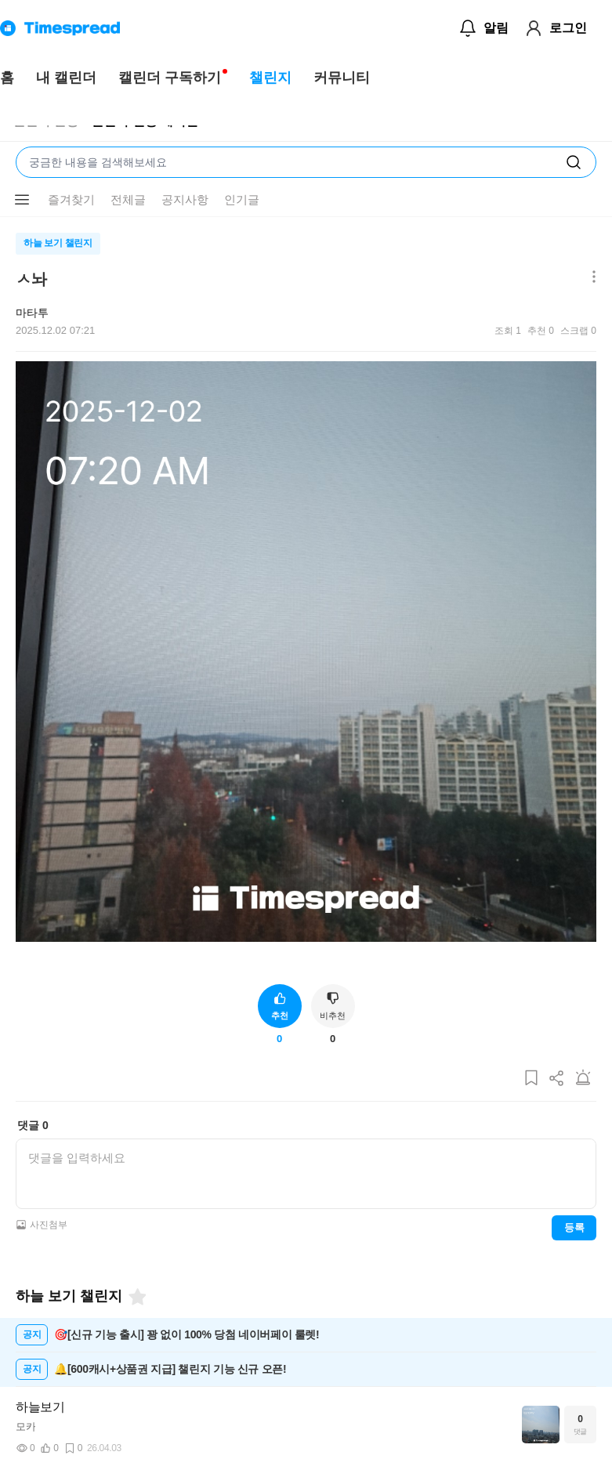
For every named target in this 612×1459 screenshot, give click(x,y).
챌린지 (270, 77)
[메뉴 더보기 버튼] (22, 199)
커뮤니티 (341, 77)
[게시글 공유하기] (557, 1078)
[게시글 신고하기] (583, 1078)
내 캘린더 (66, 77)
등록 (574, 1227)
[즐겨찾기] (136, 1296)
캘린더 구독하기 (169, 77)
